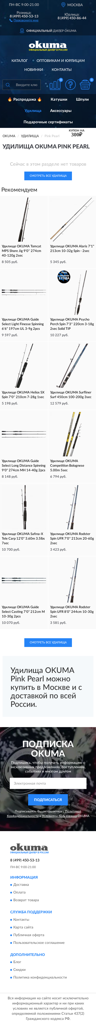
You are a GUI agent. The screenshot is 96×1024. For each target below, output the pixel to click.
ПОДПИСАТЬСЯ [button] (48, 800)
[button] (23, 20)
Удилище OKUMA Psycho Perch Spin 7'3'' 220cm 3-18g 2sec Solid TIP (72, 324)
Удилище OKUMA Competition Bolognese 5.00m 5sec (67, 465)
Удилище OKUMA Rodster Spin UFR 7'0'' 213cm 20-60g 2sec (72, 538)
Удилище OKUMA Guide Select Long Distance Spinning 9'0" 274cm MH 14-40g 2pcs (24, 465)
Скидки (19, 970)
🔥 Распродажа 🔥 (24, 99)
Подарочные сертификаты (48, 122)
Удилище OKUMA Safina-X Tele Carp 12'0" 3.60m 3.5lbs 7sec (23, 538)
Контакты (62, 70)
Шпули (82, 99)
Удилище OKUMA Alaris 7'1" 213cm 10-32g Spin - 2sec (72, 249)
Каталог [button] (20, 61)
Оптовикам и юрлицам (61, 61)
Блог (17, 962)
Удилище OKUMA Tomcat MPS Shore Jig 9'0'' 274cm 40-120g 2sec (21, 251)
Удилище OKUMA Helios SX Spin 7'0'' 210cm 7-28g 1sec (23, 395)
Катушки (59, 99)
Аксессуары (60, 111)
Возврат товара (26, 900)
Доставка (21, 885)
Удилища (33, 111)
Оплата (19, 893)
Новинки (33, 70)
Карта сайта (23, 927)
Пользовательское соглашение (39, 943)
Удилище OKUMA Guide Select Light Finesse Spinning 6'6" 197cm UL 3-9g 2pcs (23, 324)
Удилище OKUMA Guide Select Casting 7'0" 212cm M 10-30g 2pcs (23, 612)
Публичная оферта (28, 935)
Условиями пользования (59, 816)
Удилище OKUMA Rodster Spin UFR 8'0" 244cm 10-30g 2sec (72, 612)
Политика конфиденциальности (40, 977)
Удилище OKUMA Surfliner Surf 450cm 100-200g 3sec (70, 395)
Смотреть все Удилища (48, 175)
